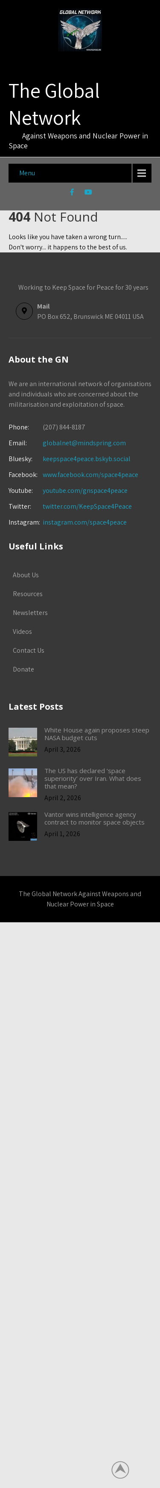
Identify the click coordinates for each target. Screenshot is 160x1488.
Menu (27, 172)
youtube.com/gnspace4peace (85, 490)
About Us (26, 574)
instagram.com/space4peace (85, 522)
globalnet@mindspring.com (67, 442)
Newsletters (30, 612)
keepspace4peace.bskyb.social (87, 458)
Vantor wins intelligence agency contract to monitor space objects (94, 818)
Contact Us (28, 650)
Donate (23, 669)
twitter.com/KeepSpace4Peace (87, 506)
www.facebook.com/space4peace (90, 474)
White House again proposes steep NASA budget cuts (96, 733)
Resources (28, 593)
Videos (22, 631)
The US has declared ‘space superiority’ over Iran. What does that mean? (92, 778)
